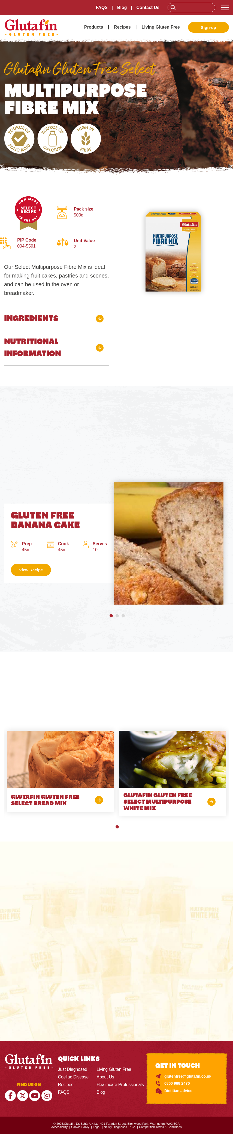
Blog (122, 7)
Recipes (122, 27)
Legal (96, 1127)
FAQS (102, 7)
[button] (111, 616)
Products (93, 27)
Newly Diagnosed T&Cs (119, 1127)
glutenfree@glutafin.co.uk (187, 1076)
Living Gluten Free (161, 27)
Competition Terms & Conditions (160, 1127)
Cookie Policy (80, 1127)
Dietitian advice (178, 1091)
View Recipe (31, 570)
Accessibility (59, 1127)
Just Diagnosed (72, 1069)
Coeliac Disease (73, 1077)
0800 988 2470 (177, 1083)
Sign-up (208, 27)
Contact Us (148, 7)
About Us (105, 1077)
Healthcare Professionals (120, 1084)
